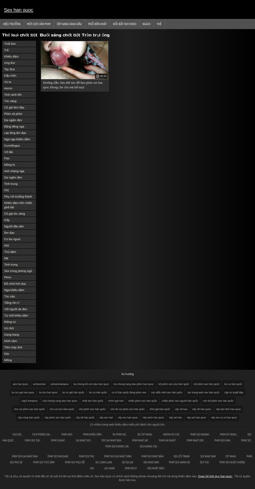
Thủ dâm (10, 251)
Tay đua (9, 69)
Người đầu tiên (14, 226)
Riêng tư (10, 321)
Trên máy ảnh (13, 347)
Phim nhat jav (140, 440)
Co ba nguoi (12, 239)
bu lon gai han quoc (23, 392)
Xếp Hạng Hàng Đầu (69, 24)
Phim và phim (13, 113)
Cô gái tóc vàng (14, 213)
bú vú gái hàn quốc (73, 392)
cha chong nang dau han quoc (60, 400)
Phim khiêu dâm (92, 434)
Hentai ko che (171, 434)
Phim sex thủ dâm (44, 462)
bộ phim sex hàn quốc (207, 384)
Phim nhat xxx (195, 440)
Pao (7, 158)
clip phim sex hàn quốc (58, 417)
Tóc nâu (9, 296)
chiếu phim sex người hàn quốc (180, 400)
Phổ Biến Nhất (97, 24)
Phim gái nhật (167, 440)
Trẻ (6, 50)
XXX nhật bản (155, 468)
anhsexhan (39, 384)
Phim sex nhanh (199, 434)
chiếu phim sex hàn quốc (142, 400)
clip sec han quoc (128, 417)
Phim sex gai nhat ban (24, 456)
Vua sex (17, 434)
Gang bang (11, 334)
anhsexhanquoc (60, 384)
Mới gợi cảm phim (39, 24)
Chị (6, 190)
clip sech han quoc (153, 417)
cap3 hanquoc (30, 400)
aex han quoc (20, 384)
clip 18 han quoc (201, 409)
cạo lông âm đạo (15, 132)
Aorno (8, 88)
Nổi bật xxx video (124, 24)
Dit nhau (231, 456)
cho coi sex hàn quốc (62, 409)
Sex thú (205, 462)
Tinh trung (11, 183)
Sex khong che (148, 446)
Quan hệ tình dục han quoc (215, 476)
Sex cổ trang (182, 456)
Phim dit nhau (228, 434)
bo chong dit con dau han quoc (91, 384)
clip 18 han (181, 409)
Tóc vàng (10, 101)
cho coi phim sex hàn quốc (29, 409)
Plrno (7, 277)
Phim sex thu (32, 440)
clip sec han (106, 417)
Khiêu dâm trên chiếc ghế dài (18, 205)
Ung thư (9, 62)
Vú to (7, 82)
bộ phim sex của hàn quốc (174, 384)
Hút (6, 245)
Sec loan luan (103, 462)
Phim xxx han (222, 440)
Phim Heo (66, 434)
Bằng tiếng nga (14, 126)
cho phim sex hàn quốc (92, 409)
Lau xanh (109, 468)
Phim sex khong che (117, 446)
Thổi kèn (10, 43)
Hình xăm (10, 341)
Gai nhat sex (83, 440)
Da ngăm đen (13, 120)
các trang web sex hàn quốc (203, 392)
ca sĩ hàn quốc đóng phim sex (129, 392)
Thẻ (159, 24)
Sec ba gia (127, 462)
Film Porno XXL (41, 434)
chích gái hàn (116, 400)
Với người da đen (15, 309)
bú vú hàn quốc (98, 392)
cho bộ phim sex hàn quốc (218, 400)
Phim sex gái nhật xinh (118, 456)
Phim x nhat (58, 440)
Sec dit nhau (144, 434)
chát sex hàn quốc (92, 400)
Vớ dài (8, 152)
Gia (6, 353)
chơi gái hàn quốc (160, 409)
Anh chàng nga (14, 171)
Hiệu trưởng (12, 24)
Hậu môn (10, 75)
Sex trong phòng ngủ (18, 271)
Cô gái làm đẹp (14, 107)
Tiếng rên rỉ (11, 302)
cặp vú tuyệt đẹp (234, 392)
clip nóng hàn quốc (29, 417)
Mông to (9, 164)
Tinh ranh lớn (13, 94)
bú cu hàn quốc (233, 384)
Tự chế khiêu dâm (16, 315)
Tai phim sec (119, 434)
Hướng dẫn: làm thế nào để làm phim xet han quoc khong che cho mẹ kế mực (73, 85)
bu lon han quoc (48, 392)
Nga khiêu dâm (14, 290)
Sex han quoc (18, 10)
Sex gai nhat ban (111, 440)
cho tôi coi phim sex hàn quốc (128, 409)
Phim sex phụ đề (75, 462)
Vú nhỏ (9, 328)
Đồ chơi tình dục (15, 283)
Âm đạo (9, 232)
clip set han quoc (196, 417)
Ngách (146, 24)
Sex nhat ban (208, 456)
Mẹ (6, 258)
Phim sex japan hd (179, 462)
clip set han (175, 417)
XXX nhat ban (151, 462)
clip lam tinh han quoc (228, 409)
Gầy (7, 220)
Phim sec (246, 440)
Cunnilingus (12, 145)
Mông (8, 360)
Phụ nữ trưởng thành (18, 196)
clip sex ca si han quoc (224, 417)
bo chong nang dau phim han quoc (134, 384)
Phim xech (131, 468)
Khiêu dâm (11, 56)
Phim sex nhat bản (152, 456)
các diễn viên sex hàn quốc (166, 392)
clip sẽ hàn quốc (85, 417)
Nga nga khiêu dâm (17, 139)
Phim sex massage (58, 456)
